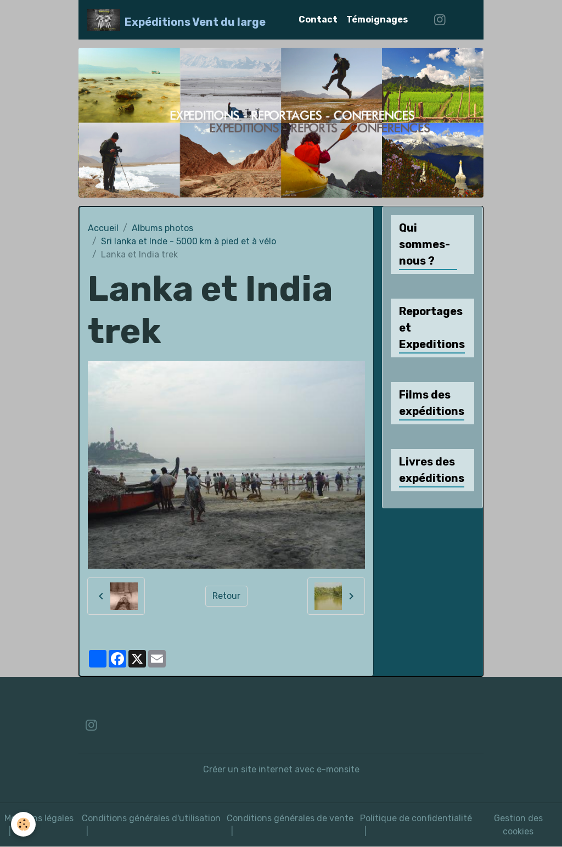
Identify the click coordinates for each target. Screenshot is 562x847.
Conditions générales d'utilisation (151, 818)
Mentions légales (39, 818)
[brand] (176, 20)
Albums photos (162, 228)
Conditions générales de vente (290, 818)
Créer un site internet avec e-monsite (281, 769)
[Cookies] (23, 824)
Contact (318, 19)
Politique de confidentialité (416, 818)
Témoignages (377, 19)
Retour (226, 596)
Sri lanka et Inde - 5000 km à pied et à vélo (188, 241)
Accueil (103, 228)
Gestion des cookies (518, 825)
